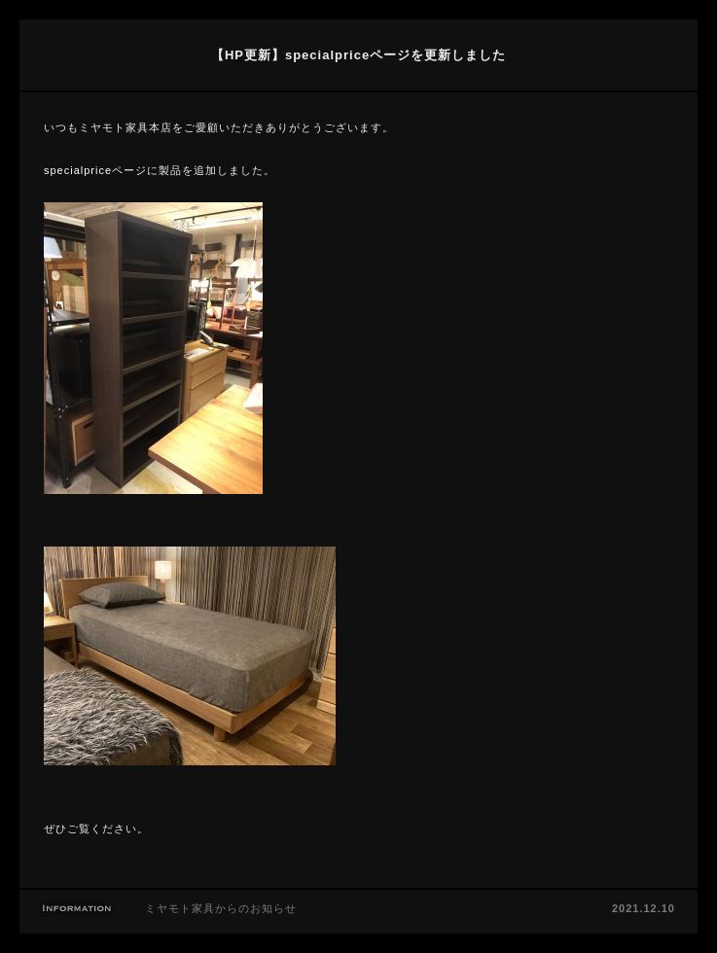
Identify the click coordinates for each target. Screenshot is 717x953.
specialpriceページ (95, 170)
